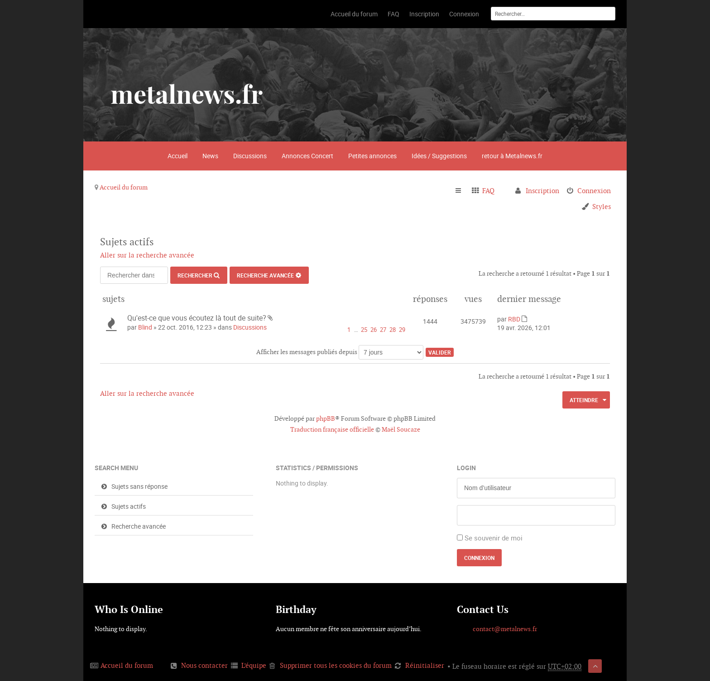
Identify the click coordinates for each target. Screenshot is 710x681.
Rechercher (195, 275)
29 (402, 330)
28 (392, 330)
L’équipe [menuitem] (253, 665)
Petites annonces (372, 155)
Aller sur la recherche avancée (147, 255)
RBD (514, 319)
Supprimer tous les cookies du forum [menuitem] (336, 665)
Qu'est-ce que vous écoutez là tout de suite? (196, 318)
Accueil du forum (124, 187)
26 (373, 330)
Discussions (250, 155)
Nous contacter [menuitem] (204, 665)
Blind (145, 327)
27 (383, 330)
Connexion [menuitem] (594, 190)
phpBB (325, 418)
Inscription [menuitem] (542, 190)
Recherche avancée (265, 275)
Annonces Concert (307, 155)
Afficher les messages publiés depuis (339, 352)
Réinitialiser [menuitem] (424, 665)
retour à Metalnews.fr (512, 155)
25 (364, 330)
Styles (601, 206)
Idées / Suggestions (439, 155)
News (210, 155)
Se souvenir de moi (494, 537)
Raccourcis (462, 191)
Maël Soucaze (401, 429)
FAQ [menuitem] (488, 190)
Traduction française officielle (332, 429)
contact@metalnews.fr (505, 629)
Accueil (177, 155)
